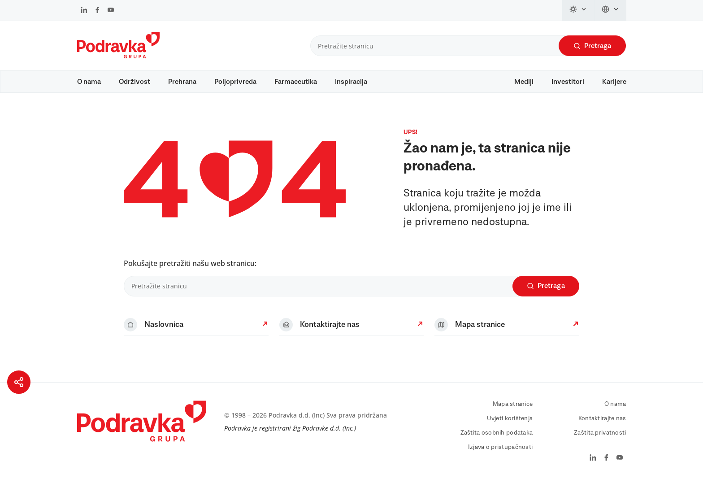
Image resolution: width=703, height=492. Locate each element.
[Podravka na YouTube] (111, 10)
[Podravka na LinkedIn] (84, 10)
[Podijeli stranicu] (18, 382)
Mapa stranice (513, 412)
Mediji (524, 81)
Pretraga (592, 46)
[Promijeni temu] (578, 10)
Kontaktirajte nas (602, 427)
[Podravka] (118, 56)
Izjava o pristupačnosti (500, 456)
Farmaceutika (295, 81)
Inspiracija (351, 81)
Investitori (567, 81)
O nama (89, 81)
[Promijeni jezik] (610, 10)
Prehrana (182, 81)
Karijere (614, 81)
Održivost (134, 81)
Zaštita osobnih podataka (496, 441)
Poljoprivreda (235, 81)
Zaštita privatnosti (600, 441)
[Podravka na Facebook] (97, 10)
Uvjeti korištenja (510, 427)
